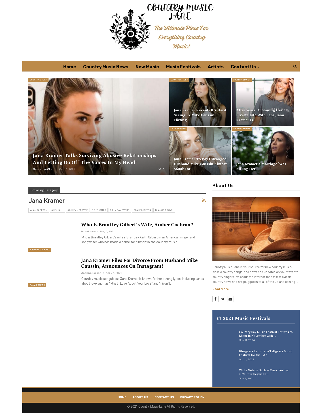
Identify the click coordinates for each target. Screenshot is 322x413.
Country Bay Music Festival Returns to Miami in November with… (266, 334)
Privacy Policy (192, 397)
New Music (147, 66)
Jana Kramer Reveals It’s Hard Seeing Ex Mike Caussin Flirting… (200, 115)
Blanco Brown (164, 210)
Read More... (221, 289)
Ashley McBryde (78, 210)
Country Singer (38, 80)
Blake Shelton (142, 210)
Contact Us (243, 66)
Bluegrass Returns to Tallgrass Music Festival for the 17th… (265, 353)
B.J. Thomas (99, 210)
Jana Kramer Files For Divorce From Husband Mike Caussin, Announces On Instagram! (139, 263)
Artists (216, 66)
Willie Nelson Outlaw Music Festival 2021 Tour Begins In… (264, 372)
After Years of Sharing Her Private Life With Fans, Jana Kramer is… (260, 115)
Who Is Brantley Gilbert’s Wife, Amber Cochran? (137, 224)
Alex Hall (57, 210)
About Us (140, 397)
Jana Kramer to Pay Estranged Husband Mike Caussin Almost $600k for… (200, 164)
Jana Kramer (178, 129)
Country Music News (105, 66)
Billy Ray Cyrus (119, 210)
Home (69, 66)
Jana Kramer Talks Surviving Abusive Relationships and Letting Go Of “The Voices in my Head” (94, 158)
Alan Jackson (38, 210)
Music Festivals (183, 66)
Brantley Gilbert (40, 250)
